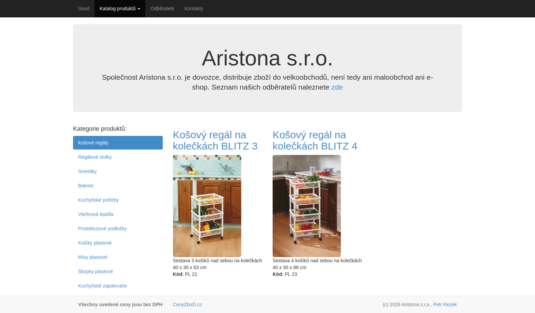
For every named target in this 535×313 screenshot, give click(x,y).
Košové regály (93, 142)
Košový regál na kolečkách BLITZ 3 (215, 140)
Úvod (83, 8)
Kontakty (194, 8)
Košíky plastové (95, 243)
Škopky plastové (95, 271)
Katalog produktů (120, 8)
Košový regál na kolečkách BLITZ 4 (315, 140)
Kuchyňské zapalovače (102, 285)
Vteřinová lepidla (96, 214)
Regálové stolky (95, 157)
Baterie (85, 185)
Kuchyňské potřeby (98, 200)
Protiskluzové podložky (102, 228)
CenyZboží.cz (187, 304)
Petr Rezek (445, 304)
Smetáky (87, 171)
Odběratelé (162, 8)
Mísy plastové (92, 257)
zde (337, 87)
